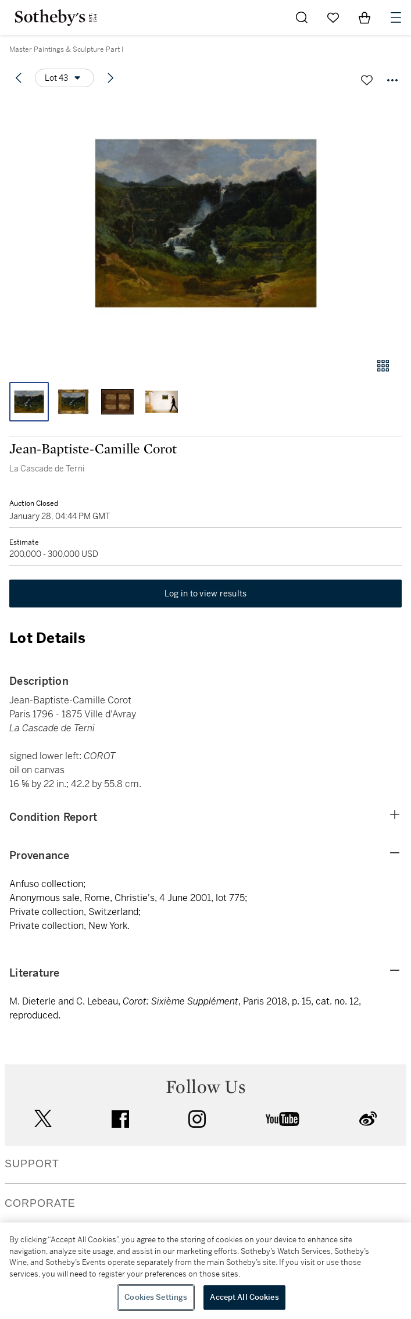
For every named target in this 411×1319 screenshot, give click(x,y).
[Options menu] (64, 78)
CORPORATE (40, 1203)
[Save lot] (367, 80)
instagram (197, 1119)
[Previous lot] (18, 78)
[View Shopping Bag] (364, 17)
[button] (205, 222)
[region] (205, 1271)
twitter (43, 1119)
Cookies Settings (155, 1297)
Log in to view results (206, 593)
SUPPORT (32, 1164)
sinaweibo (368, 1118)
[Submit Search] (302, 17)
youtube (282, 1119)
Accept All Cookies (244, 1297)
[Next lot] (110, 78)
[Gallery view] (383, 365)
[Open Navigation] (396, 17)
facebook (120, 1119)
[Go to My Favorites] (333, 17)
